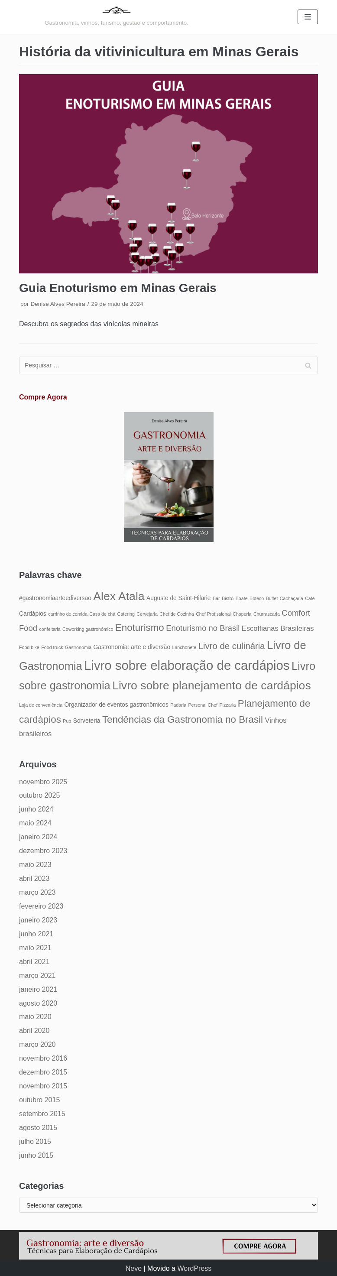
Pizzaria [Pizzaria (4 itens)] (228, 705)
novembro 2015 (43, 1086)
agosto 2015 (38, 1127)
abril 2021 (34, 961)
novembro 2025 (43, 782)
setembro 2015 (42, 1113)
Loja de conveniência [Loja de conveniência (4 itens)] (40, 705)
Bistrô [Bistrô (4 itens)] (227, 598)
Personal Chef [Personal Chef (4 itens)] (203, 705)
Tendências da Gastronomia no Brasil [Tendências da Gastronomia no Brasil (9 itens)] (182, 719)
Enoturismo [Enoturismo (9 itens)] (139, 627)
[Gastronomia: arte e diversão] (116, 17)
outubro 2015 (39, 1100)
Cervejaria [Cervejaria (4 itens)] (147, 614)
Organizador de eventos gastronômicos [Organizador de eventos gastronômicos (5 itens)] (116, 704)
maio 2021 (35, 947)
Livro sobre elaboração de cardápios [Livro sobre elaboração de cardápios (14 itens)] (186, 665)
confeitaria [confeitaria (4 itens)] (49, 629)
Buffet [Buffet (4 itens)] (272, 598)
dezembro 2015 (43, 1072)
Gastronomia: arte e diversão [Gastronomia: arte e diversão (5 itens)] (132, 647)
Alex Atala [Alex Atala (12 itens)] (118, 596)
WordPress (194, 1268)
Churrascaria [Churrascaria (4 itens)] (266, 614)
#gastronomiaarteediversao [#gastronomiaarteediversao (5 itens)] (55, 598)
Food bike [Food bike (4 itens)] (29, 647)
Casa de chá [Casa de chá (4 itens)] (102, 614)
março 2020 (37, 1044)
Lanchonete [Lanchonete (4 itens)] (184, 647)
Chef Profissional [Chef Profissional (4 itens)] (213, 614)
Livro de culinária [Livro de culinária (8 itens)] (231, 646)
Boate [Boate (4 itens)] (242, 598)
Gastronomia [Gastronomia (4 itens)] (78, 647)
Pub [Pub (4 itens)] (67, 721)
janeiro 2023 (38, 920)
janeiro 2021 (38, 989)
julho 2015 (35, 1141)
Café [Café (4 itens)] (310, 598)
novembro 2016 (43, 1058)
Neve (134, 1268)
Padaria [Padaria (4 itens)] (178, 705)
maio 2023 (35, 864)
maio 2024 (35, 823)
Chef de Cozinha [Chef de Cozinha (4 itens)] (176, 614)
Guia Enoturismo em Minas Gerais (118, 288)
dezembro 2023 (43, 850)
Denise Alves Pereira (57, 304)
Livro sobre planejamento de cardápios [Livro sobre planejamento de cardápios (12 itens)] (211, 685)
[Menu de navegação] (308, 17)
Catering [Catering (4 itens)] (126, 614)
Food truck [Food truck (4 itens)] (52, 647)
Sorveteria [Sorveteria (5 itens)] (86, 721)
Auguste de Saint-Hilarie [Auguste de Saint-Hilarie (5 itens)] (178, 598)
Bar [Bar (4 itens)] (216, 598)
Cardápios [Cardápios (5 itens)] (32, 613)
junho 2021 (36, 934)
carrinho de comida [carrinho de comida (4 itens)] (67, 614)
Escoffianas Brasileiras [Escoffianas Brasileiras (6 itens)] (278, 628)
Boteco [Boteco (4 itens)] (257, 598)
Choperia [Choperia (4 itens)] (242, 614)
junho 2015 (36, 1155)
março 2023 (37, 892)
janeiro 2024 (38, 837)
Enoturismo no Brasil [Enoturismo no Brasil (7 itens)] (203, 628)
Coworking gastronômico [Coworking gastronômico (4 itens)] (87, 629)
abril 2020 (34, 1030)
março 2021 (37, 975)
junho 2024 (36, 809)
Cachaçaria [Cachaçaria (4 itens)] (291, 598)
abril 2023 (34, 878)
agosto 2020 (38, 1003)
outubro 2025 (39, 795)
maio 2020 (35, 1016)
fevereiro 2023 (41, 906)
